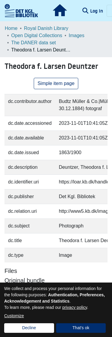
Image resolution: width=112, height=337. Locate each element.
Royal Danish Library (46, 28)
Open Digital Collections (36, 35)
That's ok (81, 327)
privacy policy (74, 307)
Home (11, 28)
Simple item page (56, 83)
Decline (29, 327)
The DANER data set (33, 42)
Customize (14, 315)
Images (76, 35)
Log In (97, 10)
